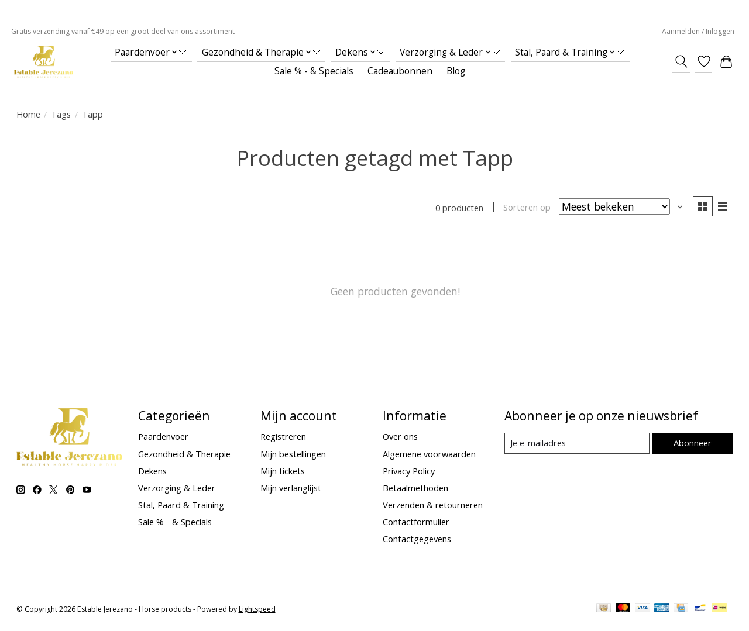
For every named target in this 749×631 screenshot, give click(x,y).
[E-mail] (576, 443)
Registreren (283, 437)
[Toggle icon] (680, 61)
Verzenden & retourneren (433, 505)
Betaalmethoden (415, 488)
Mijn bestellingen (293, 454)
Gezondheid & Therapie (184, 454)
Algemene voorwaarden (429, 454)
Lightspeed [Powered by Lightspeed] (257, 609)
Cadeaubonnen (399, 71)
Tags (61, 114)
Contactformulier (416, 522)
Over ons (400, 437)
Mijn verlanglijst (290, 488)
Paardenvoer (163, 437)
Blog (455, 71)
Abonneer (693, 443)
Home (28, 114)
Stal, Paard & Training (181, 505)
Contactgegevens (417, 539)
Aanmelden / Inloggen (698, 31)
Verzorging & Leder (176, 488)
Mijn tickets (282, 471)
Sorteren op (527, 207)
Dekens (152, 471)
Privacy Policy (409, 471)
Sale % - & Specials (313, 71)
